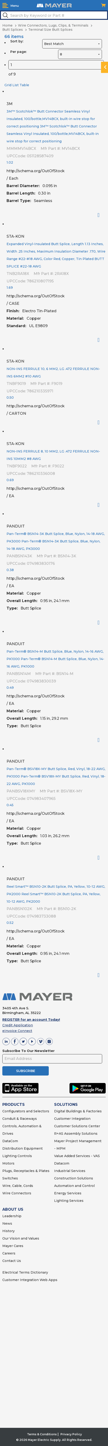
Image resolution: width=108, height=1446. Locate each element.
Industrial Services (69, 1171)
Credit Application (17, 1025)
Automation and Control (74, 1186)
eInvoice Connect (17, 1031)
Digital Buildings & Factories (78, 1111)
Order (100, 215)
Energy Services (67, 1193)
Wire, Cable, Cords (17, 1186)
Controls (24, 1156)
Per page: (18, 52)
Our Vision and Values (20, 1238)
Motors (8, 1163)
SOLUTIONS (66, 1104)
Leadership (11, 1216)
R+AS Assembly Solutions (76, 1133)
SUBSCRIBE (25, 1071)
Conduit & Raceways (19, 1119)
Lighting (9, 1156)
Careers (8, 1253)
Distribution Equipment (22, 1148)
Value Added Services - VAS (77, 1156)
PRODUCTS (13, 1104)
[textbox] (54, 15)
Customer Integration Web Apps (29, 1280)
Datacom (61, 1163)
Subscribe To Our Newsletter (28, 1051)
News (7, 1223)
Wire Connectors (16, 1193)
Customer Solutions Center (77, 1126)
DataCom (10, 1141)
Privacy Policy (71, 1434)
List (15, 85)
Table (24, 85)
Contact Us (11, 1261)
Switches (10, 1178)
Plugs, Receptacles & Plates (25, 1171)
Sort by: (16, 41)
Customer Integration (72, 1119)
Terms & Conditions (42, 1434)
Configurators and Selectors (25, 1111)
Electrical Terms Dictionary (25, 1272)
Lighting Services (69, 1201)
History (8, 1231)
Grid (7, 85)
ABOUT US (12, 1209)
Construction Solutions (73, 1178)
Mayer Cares (12, 1246)
